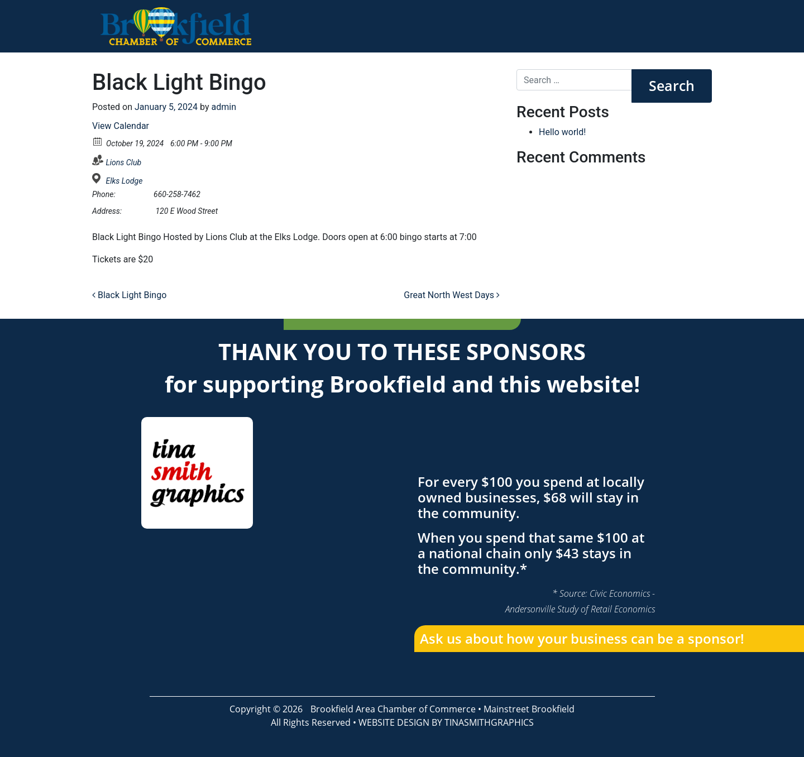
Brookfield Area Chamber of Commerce (393, 709)
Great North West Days (452, 295)
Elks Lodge (124, 180)
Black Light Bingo (129, 295)
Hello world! (562, 132)
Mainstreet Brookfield (529, 709)
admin (224, 107)
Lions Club (123, 162)
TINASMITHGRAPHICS (489, 722)
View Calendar (120, 126)
